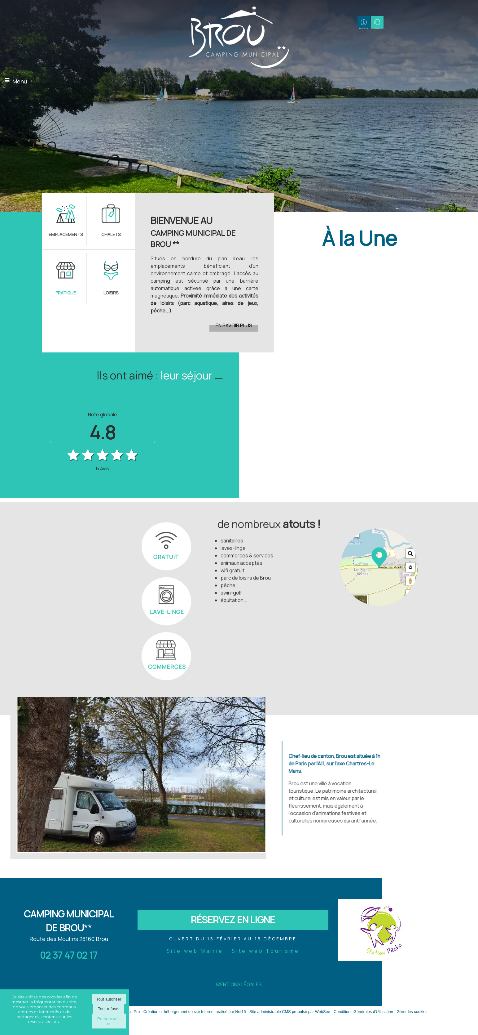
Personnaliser (109, 1021)
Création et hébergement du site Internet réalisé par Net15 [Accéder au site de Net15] (194, 1011)
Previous (51, 441)
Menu (19, 81)
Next (154, 441)
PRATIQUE (65, 293)
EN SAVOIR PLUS (234, 325)
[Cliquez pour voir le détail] (360, 358)
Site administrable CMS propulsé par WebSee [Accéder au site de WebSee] (289, 1011)
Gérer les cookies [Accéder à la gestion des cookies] (412, 1011)
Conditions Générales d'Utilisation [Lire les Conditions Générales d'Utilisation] (363, 1011)
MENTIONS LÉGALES (239, 984)
